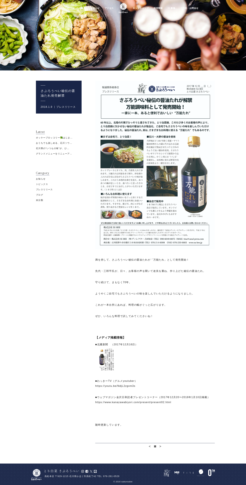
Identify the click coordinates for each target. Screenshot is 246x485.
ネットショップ (141, 8)
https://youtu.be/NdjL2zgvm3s (115, 386)
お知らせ (95, 8)
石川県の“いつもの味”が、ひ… (52, 148)
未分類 (39, 200)
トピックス (42, 184)
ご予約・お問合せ (189, 8)
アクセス (109, 8)
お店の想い (66, 8)
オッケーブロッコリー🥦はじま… (54, 137)
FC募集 (171, 8)
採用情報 (158, 8)
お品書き (81, 8)
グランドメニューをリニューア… (54, 153)
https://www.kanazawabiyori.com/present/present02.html (133, 402)
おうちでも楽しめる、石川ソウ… (54, 143)
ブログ (39, 195)
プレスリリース (66, 107)
